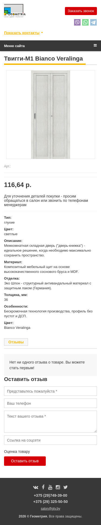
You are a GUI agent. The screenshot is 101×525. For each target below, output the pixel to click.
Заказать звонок (81, 11)
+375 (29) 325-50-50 (50, 501)
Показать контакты (22, 33)
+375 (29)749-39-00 (50, 495)
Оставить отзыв (25, 461)
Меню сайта (50, 46)
